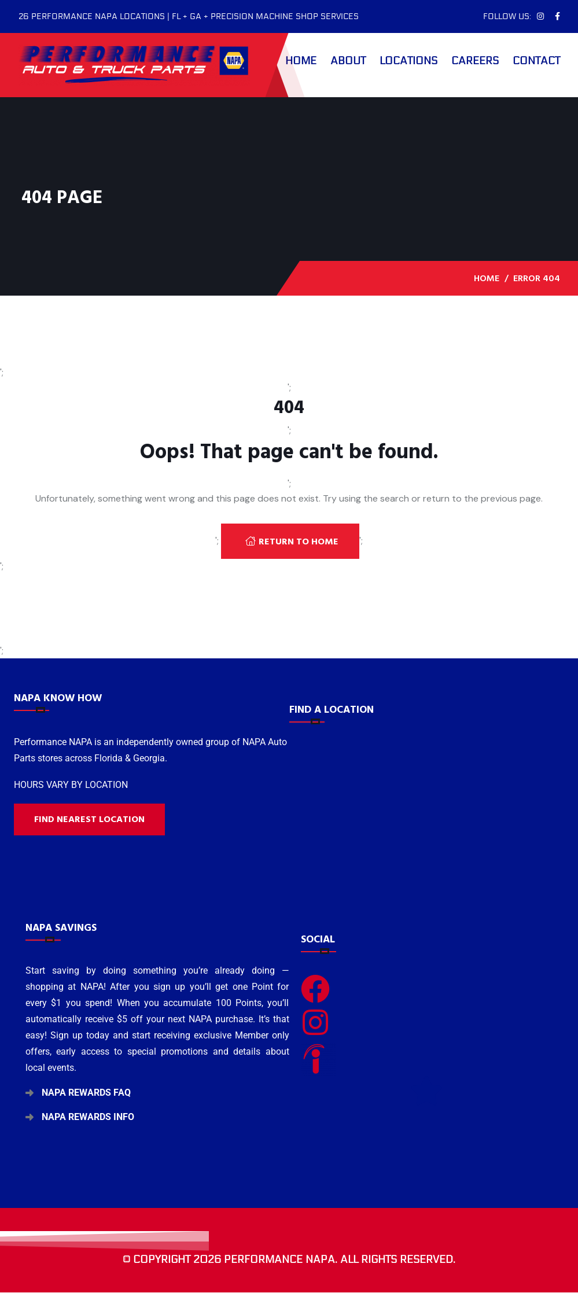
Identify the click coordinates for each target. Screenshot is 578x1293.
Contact (536, 60)
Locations (408, 60)
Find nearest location (89, 819)
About (348, 60)
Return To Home (291, 541)
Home (300, 60)
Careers (475, 60)
